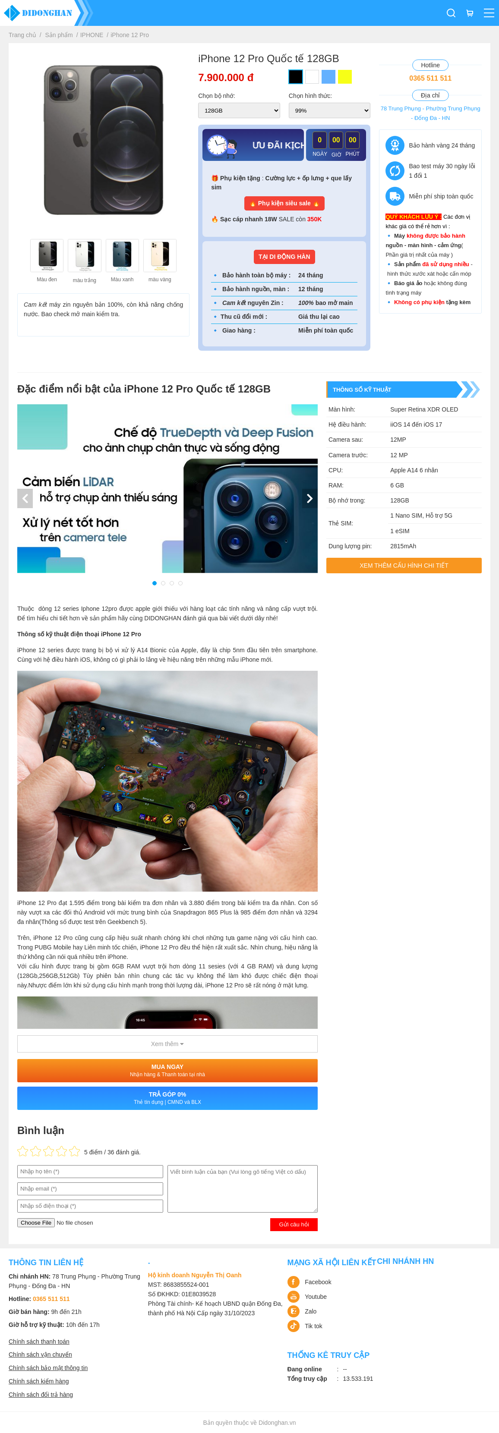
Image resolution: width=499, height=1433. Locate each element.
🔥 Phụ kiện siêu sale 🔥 (284, 203)
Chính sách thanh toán (39, 1341)
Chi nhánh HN (405, 1261)
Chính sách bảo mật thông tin (48, 1367)
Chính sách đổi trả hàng (41, 1394)
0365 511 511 (430, 78)
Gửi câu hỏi (294, 1224)
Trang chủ (22, 34)
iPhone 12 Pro (130, 34)
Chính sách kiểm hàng (39, 1381)
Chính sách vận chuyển (40, 1354)
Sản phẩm (59, 34)
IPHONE (92, 34)
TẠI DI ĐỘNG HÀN (284, 256)
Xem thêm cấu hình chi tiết (404, 565)
